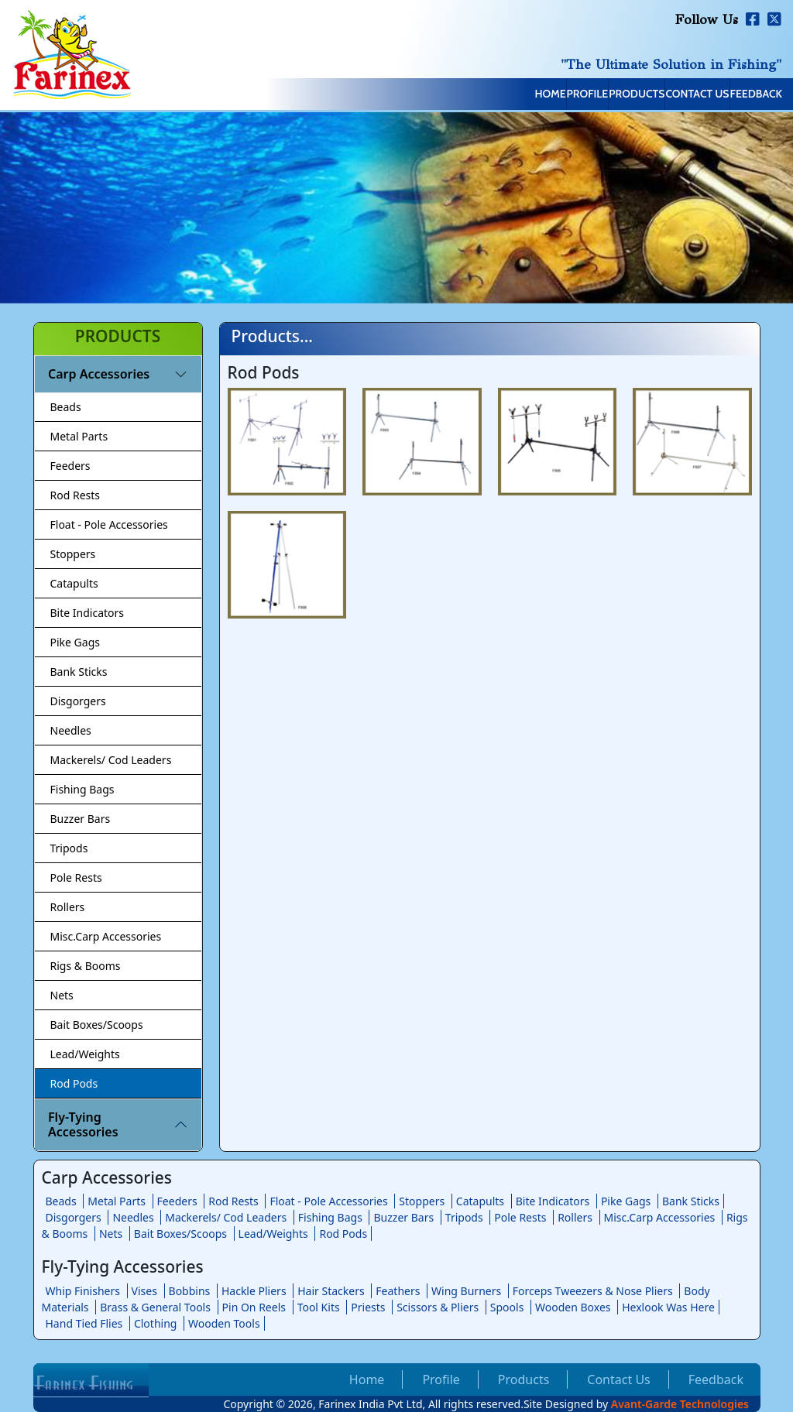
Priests (368, 1307)
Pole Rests (76, 877)
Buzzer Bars (80, 818)
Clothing (155, 1323)
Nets (62, 995)
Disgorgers (78, 701)
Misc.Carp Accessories (106, 936)
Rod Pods (74, 1083)
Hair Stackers (330, 1290)
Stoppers (73, 554)
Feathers (398, 1290)
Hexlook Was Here (668, 1307)
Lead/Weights (85, 1054)
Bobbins (190, 1290)
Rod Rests (75, 495)
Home (401, 95)
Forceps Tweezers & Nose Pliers (593, 1290)
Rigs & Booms (85, 965)
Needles (70, 730)
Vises (144, 1290)
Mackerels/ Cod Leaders (111, 759)
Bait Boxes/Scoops (96, 1024)
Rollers (67, 907)
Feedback (740, 95)
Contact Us (648, 95)
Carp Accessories (98, 373)
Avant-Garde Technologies (680, 1404)
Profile (472, 95)
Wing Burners (466, 1290)
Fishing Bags (82, 789)
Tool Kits (318, 1307)
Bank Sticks (79, 671)
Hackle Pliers (254, 1290)
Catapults (74, 583)
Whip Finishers (83, 1290)
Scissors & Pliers (437, 1307)
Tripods (69, 848)
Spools (507, 1307)
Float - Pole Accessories (109, 524)
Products (554, 95)
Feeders (70, 465)
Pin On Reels (254, 1307)
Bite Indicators (87, 612)
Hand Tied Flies (84, 1323)
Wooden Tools (224, 1323)
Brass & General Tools (155, 1307)
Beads (65, 406)
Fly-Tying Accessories (83, 1124)
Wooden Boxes (573, 1307)
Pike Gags (75, 642)
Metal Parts (79, 436)
